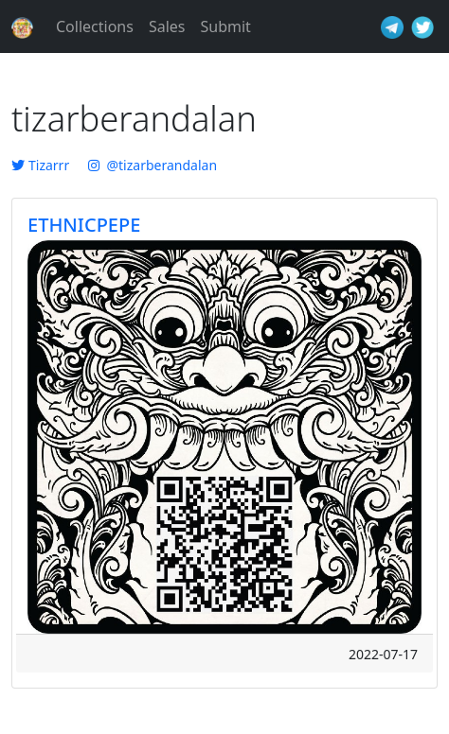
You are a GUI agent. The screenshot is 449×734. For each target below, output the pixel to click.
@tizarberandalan (152, 165)
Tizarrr (40, 165)
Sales (167, 26)
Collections (95, 26)
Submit (225, 26)
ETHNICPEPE (83, 224)
